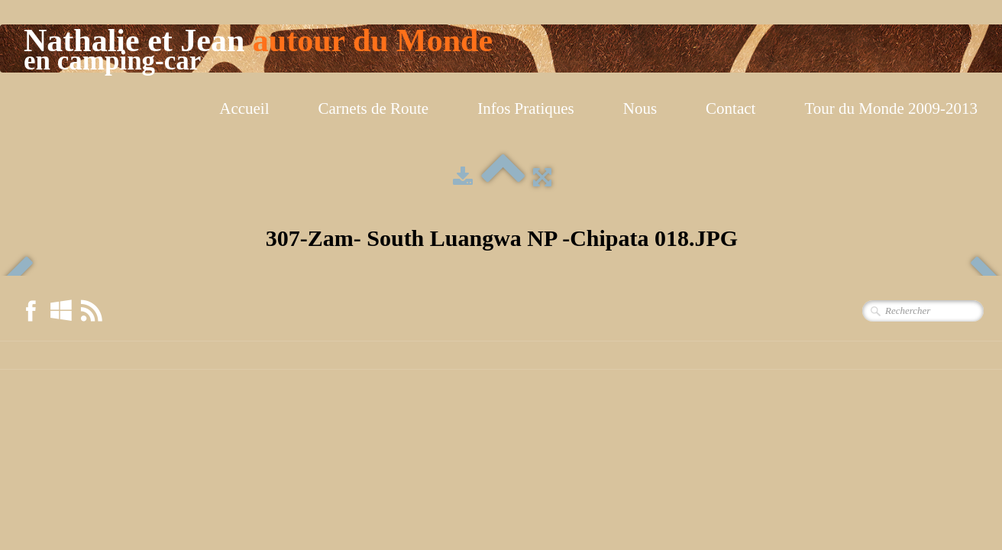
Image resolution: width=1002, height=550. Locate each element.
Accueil (244, 108)
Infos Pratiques (525, 108)
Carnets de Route (373, 108)
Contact (730, 108)
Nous (640, 108)
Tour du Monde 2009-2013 (891, 108)
